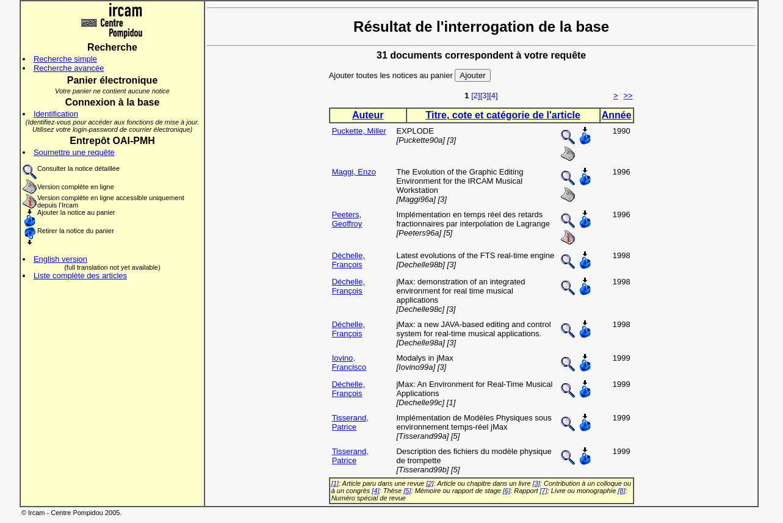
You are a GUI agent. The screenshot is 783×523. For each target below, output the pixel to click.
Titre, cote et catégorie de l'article (503, 115)
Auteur (368, 115)
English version (60, 259)
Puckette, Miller (359, 130)
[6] (506, 490)
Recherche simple (65, 58)
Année (617, 115)
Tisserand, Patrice (350, 422)
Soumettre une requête (74, 152)
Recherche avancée (69, 68)
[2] (475, 95)
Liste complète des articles (80, 275)
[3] (484, 95)
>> (627, 95)
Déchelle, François (348, 260)
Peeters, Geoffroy (347, 219)
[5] (407, 490)
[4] (493, 95)
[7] (543, 490)
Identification (56, 113)
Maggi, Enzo (354, 171)
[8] (621, 490)
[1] (335, 483)
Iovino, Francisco (349, 362)
